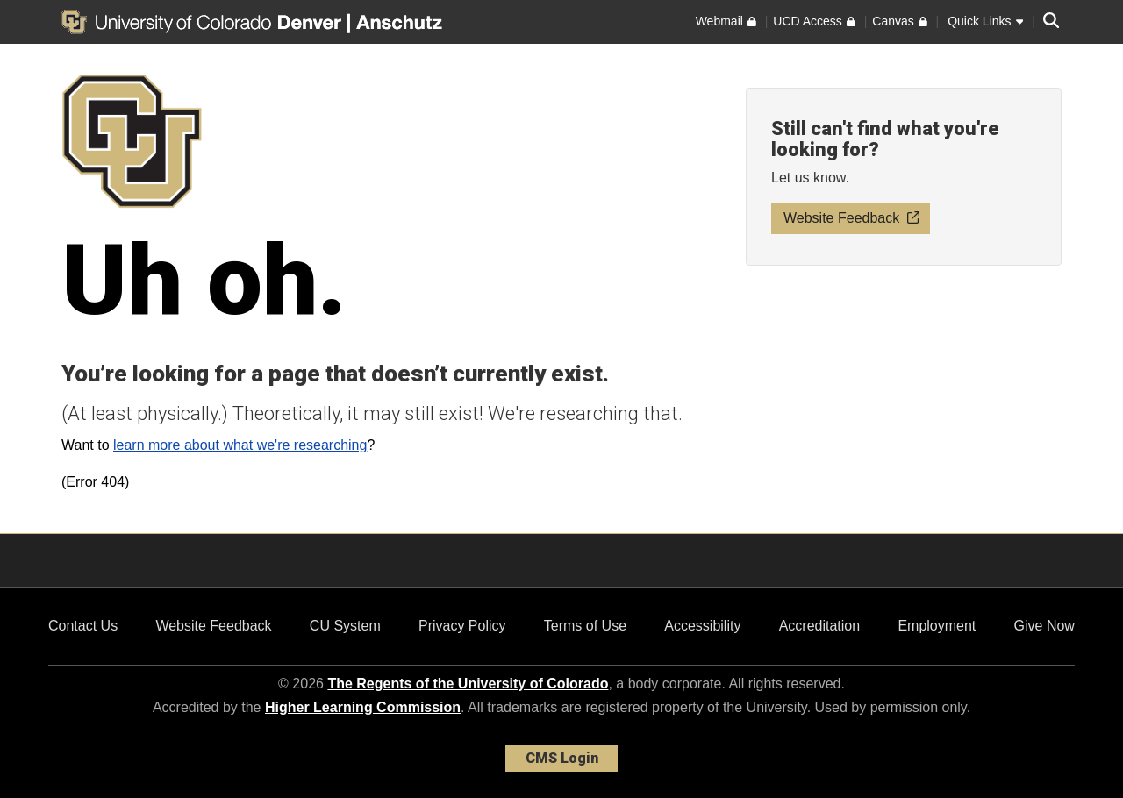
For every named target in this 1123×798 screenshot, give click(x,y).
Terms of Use (585, 625)
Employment (937, 625)
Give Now (1044, 625)
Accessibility (702, 625)
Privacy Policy (462, 625)
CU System (345, 625)
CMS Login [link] (562, 758)
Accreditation (820, 625)
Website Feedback (213, 625)
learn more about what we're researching (240, 445)
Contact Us (83, 625)
